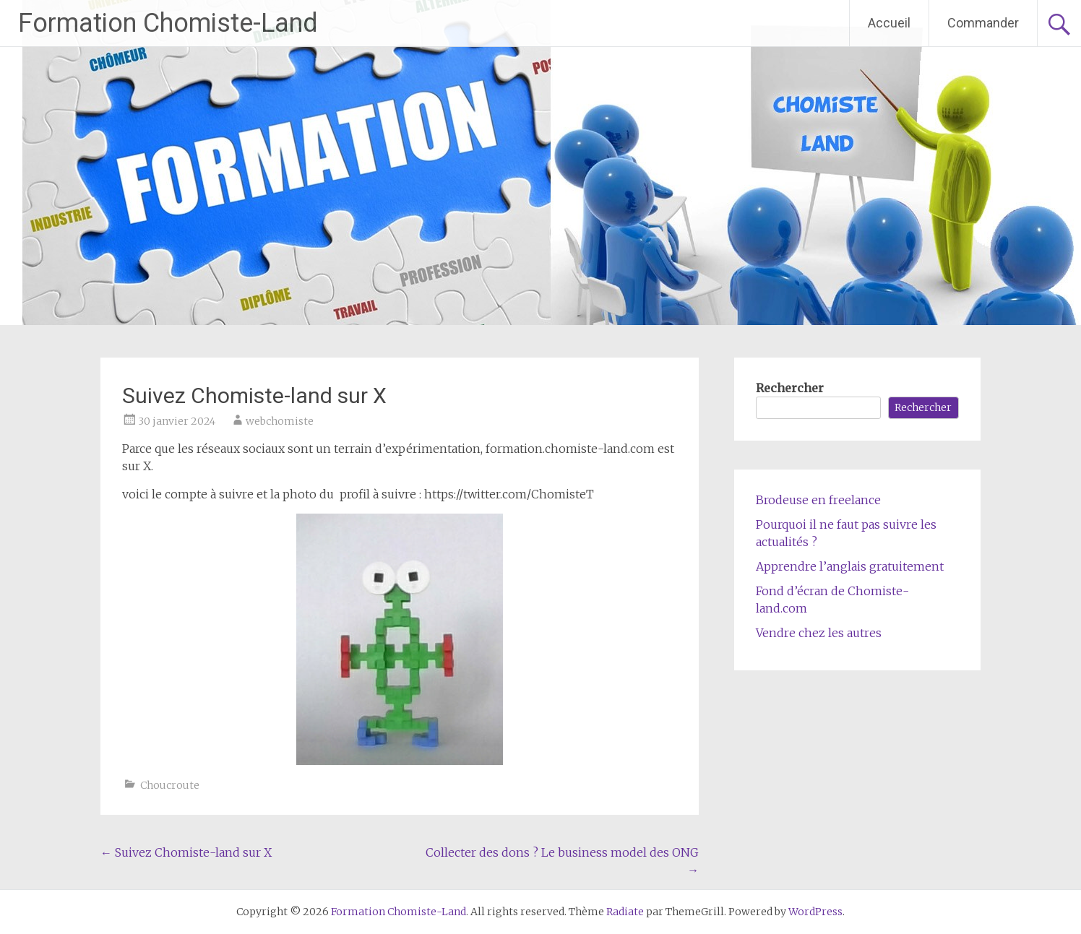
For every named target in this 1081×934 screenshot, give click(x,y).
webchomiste (280, 421)
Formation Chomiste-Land (168, 23)
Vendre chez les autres (819, 633)
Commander (983, 22)
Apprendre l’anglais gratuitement (850, 566)
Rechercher (790, 388)
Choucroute (169, 785)
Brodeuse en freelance (818, 500)
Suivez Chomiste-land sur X (186, 852)
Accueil (889, 22)
